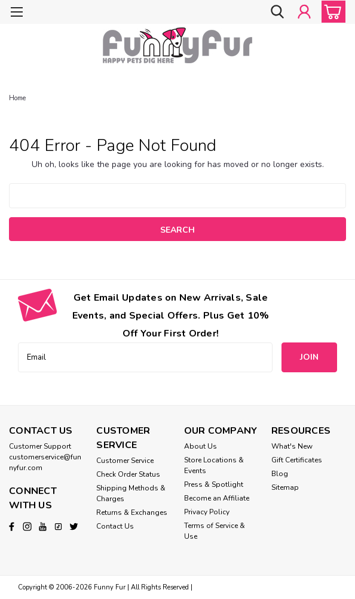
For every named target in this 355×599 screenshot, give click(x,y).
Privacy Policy (206, 512)
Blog (279, 473)
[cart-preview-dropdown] (331, 12)
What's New (292, 446)
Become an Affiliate (216, 498)
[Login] (304, 11)
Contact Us (115, 526)
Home (17, 98)
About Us (200, 446)
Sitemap (285, 487)
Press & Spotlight (213, 484)
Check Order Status (128, 474)
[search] (277, 11)
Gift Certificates (296, 460)
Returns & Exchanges (131, 512)
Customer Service (125, 460)
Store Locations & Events (214, 465)
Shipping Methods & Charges (131, 493)
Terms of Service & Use (214, 531)
